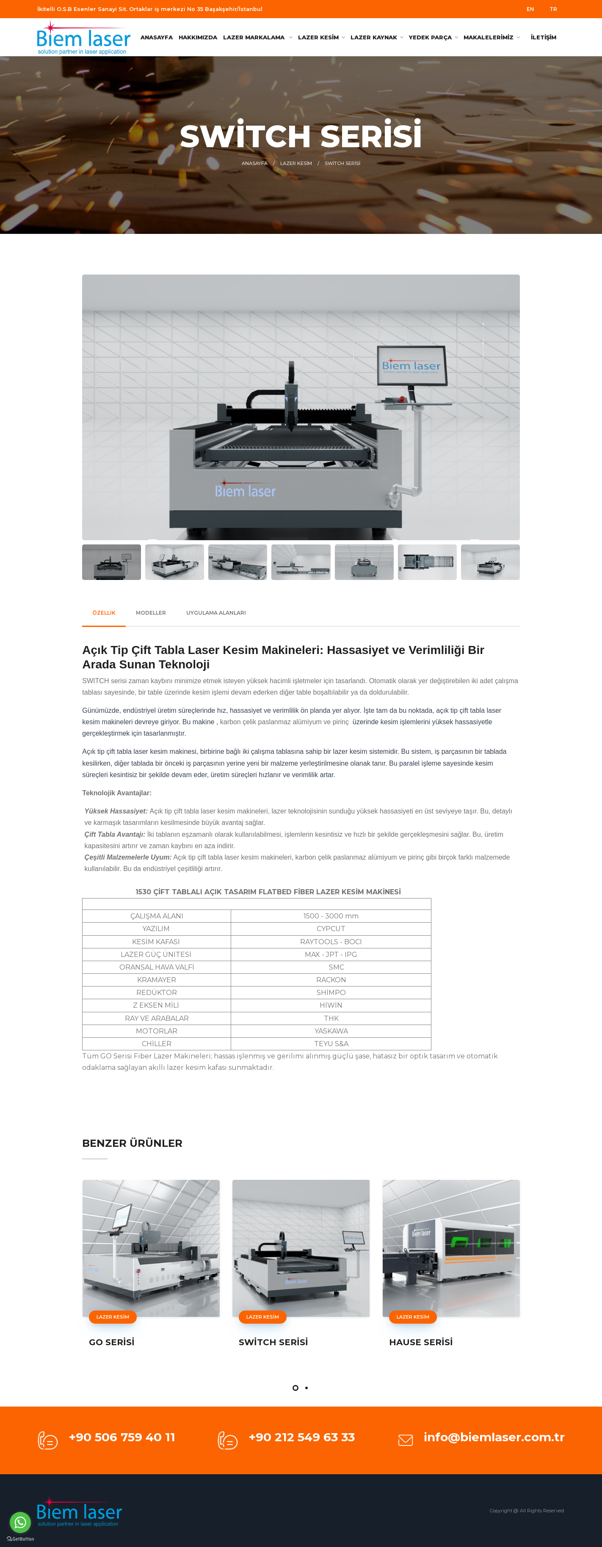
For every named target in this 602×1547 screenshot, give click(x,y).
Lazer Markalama (257, 37)
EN (530, 9)
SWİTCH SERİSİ (273, 1342)
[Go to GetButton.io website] (20, 1538)
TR (553, 9)
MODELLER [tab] (151, 613)
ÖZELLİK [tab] (104, 613)
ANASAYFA (157, 37)
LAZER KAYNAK (377, 37)
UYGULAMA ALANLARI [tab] (216, 613)
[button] (295, 1388)
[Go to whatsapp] (20, 1522)
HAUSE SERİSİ (421, 1342)
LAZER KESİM (321, 37)
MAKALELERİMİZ (491, 37)
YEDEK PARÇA (433, 37)
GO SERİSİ (112, 1342)
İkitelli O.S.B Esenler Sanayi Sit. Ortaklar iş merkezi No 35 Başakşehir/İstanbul (149, 9)
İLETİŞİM (543, 37)
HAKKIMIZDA (198, 37)
